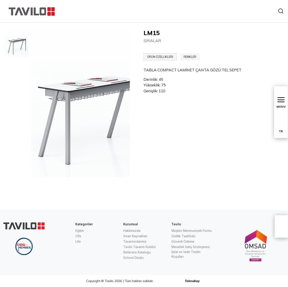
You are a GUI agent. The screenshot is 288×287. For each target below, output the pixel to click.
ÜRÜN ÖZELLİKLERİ (160, 57)
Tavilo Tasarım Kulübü (139, 247)
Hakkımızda (131, 231)
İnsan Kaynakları (135, 236)
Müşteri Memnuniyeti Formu (191, 231)
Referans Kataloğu (137, 252)
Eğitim (79, 231)
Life (78, 241)
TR (281, 131)
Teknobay (192, 281)
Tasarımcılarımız (134, 241)
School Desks (133, 258)
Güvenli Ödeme (182, 241)
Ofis (78, 236)
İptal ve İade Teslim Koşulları (185, 254)
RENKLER (190, 57)
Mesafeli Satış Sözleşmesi (190, 247)
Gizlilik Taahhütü (183, 236)
